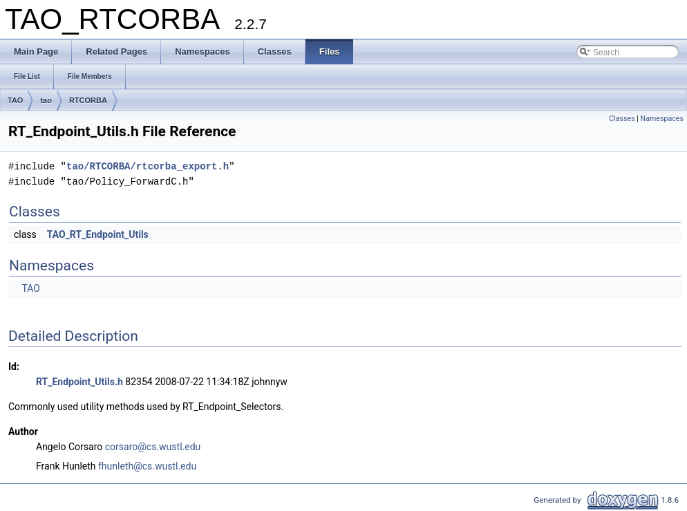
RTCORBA (88, 100)
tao (46, 100)
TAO (15, 100)
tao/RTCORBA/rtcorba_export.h (147, 166)
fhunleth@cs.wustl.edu (147, 466)
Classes (621, 118)
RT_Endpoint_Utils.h (79, 381)
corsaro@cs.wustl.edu (153, 446)
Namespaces (662, 118)
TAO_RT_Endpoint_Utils (98, 234)
